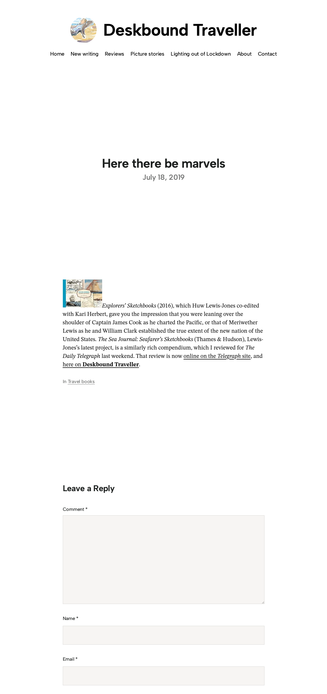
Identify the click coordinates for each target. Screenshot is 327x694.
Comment (75, 509)
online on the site (217, 356)
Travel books (81, 381)
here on (101, 365)
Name (71, 618)
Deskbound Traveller (180, 30)
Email (70, 659)
